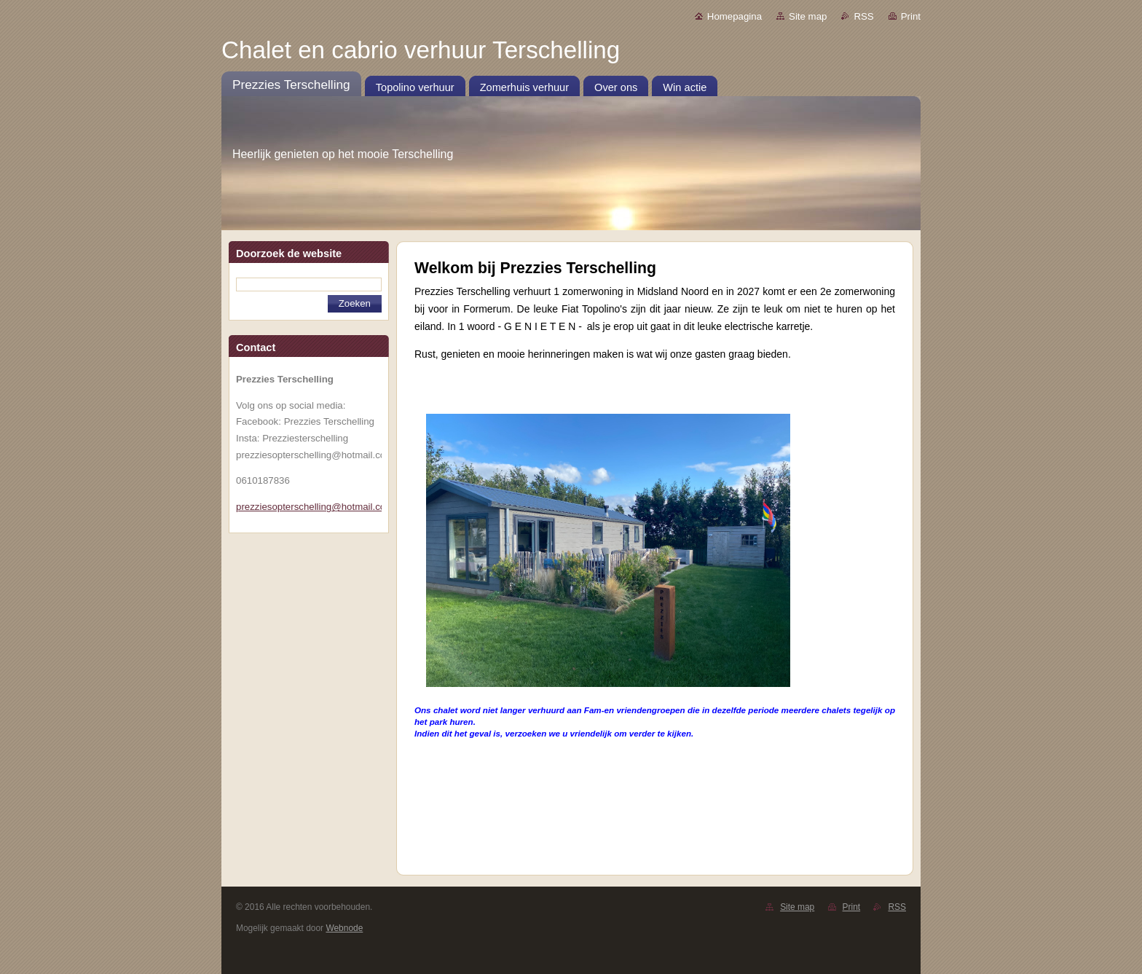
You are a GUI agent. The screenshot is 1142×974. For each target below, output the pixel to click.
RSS (863, 16)
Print (911, 16)
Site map (808, 16)
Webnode (344, 928)
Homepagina (734, 16)
